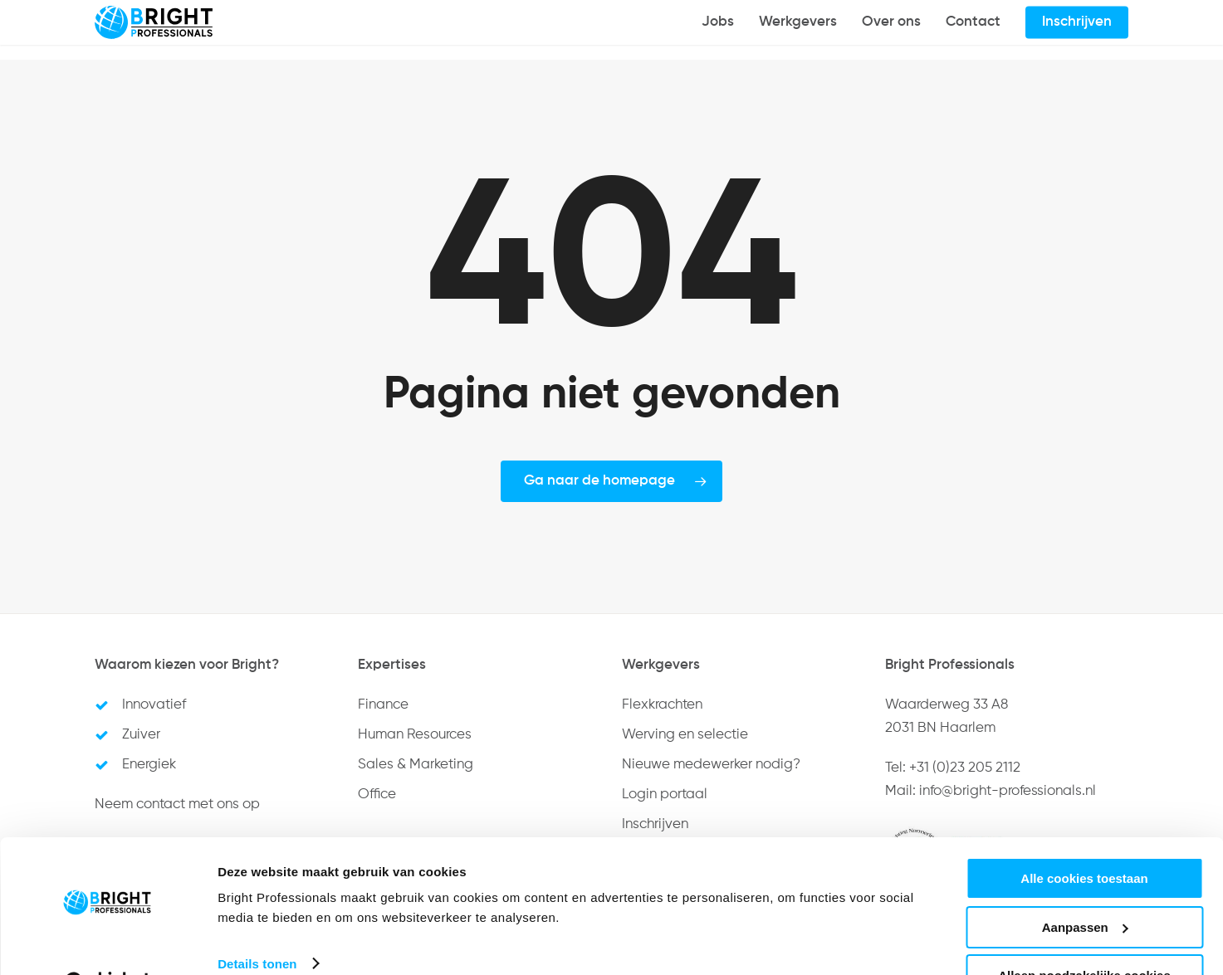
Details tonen (257, 921)
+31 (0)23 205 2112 (964, 768)
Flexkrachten (662, 705)
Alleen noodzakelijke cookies (1084, 934)
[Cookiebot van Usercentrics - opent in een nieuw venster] (107, 942)
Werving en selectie (685, 735)
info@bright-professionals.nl (1007, 791)
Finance (383, 705)
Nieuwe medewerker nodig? (711, 765)
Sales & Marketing (415, 765)
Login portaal (664, 794)
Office (377, 794)
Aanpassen (1085, 886)
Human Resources (415, 735)
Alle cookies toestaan (1083, 837)
